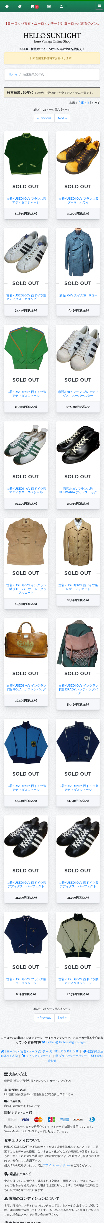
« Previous (44, 118)
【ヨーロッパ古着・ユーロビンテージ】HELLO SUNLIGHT (39, 1051)
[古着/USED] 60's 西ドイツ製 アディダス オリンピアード (26, 297)
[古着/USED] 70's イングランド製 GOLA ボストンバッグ (26, 687)
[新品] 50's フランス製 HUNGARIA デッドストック (78, 490)
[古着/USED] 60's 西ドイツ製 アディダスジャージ (26, 393)
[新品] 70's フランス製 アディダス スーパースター (78, 393)
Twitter (48, 1042)
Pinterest (63, 1042)
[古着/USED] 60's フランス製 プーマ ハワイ (78, 200)
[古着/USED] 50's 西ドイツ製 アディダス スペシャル (26, 490)
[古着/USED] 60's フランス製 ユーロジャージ (26, 981)
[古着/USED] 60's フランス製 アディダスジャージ (26, 200)
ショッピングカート (37, 1055)
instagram (80, 1042)
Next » (62, 118)
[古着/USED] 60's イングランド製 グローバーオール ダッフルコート (26, 588)
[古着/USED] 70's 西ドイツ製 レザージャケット (78, 587)
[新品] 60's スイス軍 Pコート (78, 297)
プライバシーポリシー (71, 1055)
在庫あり (83, 102)
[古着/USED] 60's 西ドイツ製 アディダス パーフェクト (26, 884)
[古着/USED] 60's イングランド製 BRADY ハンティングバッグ (78, 689)
